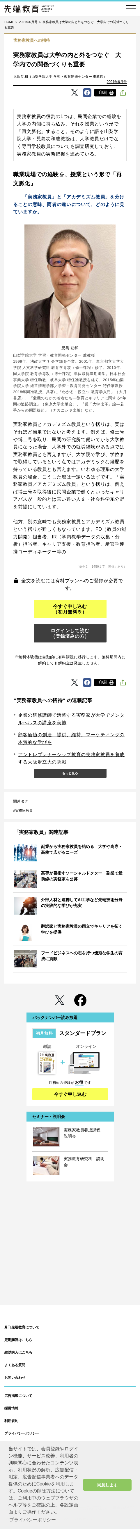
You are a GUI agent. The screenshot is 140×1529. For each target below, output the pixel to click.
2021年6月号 (117, 82)
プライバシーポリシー (21, 1433)
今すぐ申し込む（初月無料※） (70, 609)
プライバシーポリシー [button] (32, 1519)
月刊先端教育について (21, 1327)
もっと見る (70, 773)
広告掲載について (18, 1396)
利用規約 (11, 1421)
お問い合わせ (14, 1378)
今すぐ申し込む (70, 1094)
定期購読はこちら (18, 1340)
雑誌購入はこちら (18, 1352)
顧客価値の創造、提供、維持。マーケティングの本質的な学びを (71, 738)
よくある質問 (14, 1365)
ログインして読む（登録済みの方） (70, 633)
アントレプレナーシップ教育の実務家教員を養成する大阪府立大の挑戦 (71, 758)
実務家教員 (24, 810)
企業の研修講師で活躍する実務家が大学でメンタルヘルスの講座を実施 (71, 719)
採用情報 (11, 1408)
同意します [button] (107, 1485)
